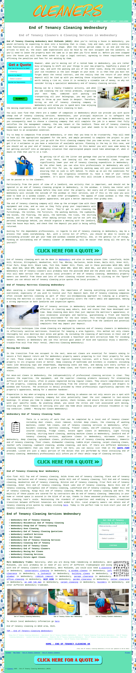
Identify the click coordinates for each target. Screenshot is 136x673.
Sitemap (8, 652)
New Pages (16, 652)
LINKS (98, 21)
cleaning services (112, 454)
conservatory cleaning (37, 571)
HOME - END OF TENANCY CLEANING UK (68, 644)
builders (102, 582)
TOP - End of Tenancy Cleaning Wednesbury (30, 631)
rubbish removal (44, 576)
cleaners (108, 328)
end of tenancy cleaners (32, 271)
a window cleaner (78, 571)
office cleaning (15, 579)
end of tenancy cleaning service (98, 83)
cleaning (75, 359)
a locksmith (44, 573)
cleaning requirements (19, 448)
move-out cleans (20, 375)
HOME (91, 21)
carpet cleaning (69, 582)
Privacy (127, 652)
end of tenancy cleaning (64, 102)
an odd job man (33, 582)
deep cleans (90, 422)
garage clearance (83, 576)
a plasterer (105, 568)
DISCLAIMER (123, 21)
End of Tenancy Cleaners (51, 652)
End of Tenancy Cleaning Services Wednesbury (44, 514)
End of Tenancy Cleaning (31, 652)
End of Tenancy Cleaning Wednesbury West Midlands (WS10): (40, 41)
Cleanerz (10, 669)
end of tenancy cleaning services (82, 425)
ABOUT (105, 21)
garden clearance (82, 579)
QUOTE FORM (123, 448)
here (65, 505)
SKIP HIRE (48, 579)
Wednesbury (64, 259)
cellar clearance (120, 579)
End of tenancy (15, 259)
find (15, 476)
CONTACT (113, 21)
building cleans (81, 573)
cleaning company (44, 397)
